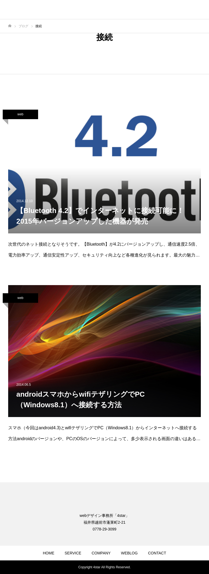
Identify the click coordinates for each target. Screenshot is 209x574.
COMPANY (101, 553)
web (20, 114)
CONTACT (157, 553)
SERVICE (72, 553)
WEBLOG (129, 553)
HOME (48, 553)
